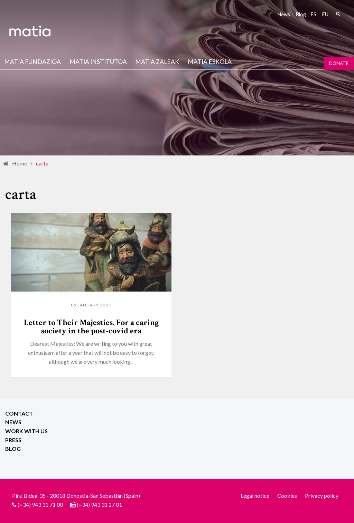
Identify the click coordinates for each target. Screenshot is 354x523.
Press (13, 440)
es (313, 14)
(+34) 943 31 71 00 (40, 504)
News (284, 14)
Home (19, 163)
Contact (19, 413)
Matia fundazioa (32, 61)
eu (325, 14)
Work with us (26, 431)
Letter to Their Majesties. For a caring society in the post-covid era (91, 326)
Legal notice (255, 495)
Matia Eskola (210, 61)
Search (338, 14)
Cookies (287, 495)
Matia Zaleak (157, 61)
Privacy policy (321, 495)
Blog (301, 14)
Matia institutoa (98, 61)
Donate (338, 63)
